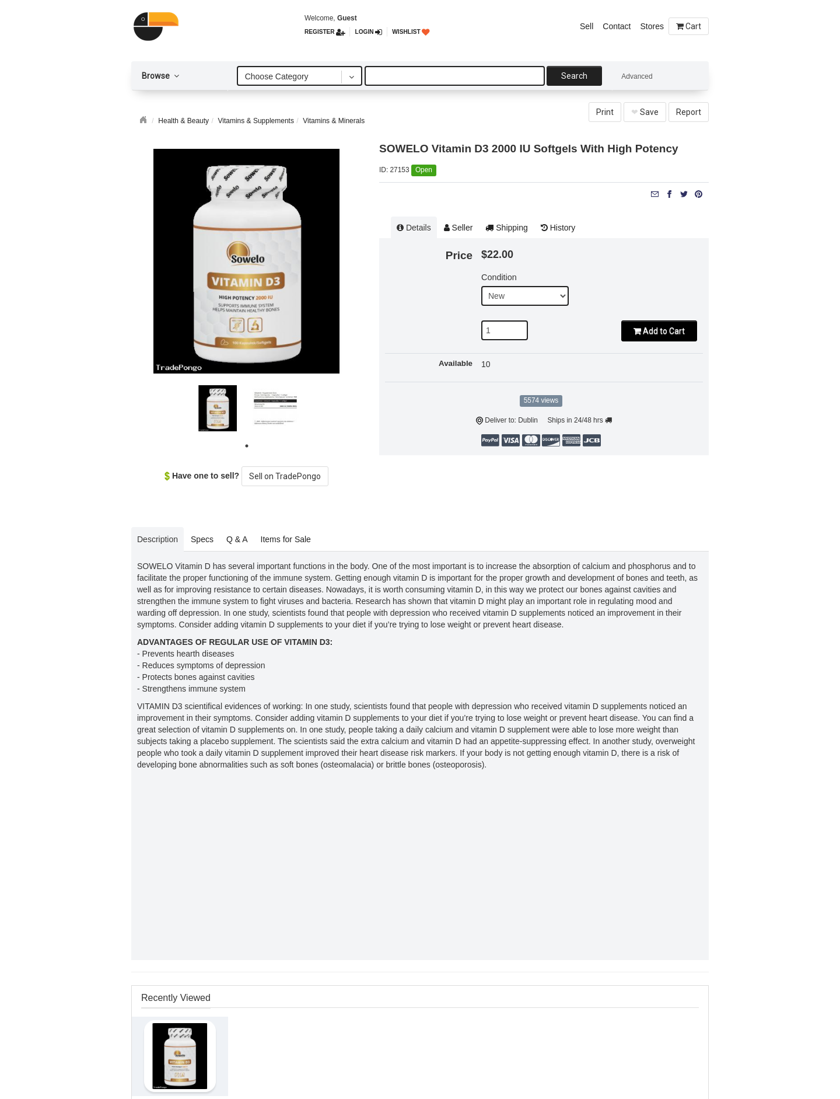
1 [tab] (248, 447)
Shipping (506, 227)
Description (157, 539)
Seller (458, 227)
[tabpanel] (218, 408)
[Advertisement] (420, 869)
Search (574, 76)
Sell (586, 26)
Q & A (237, 539)
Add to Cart (659, 331)
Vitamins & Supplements (256, 121)
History (558, 227)
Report (688, 112)
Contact (617, 26)
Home (144, 118)
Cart (688, 26)
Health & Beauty (183, 121)
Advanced (636, 76)
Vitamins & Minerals (334, 121)
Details (414, 227)
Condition (499, 277)
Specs (202, 539)
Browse (160, 76)
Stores (652, 26)
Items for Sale (286, 539)
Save (645, 112)
